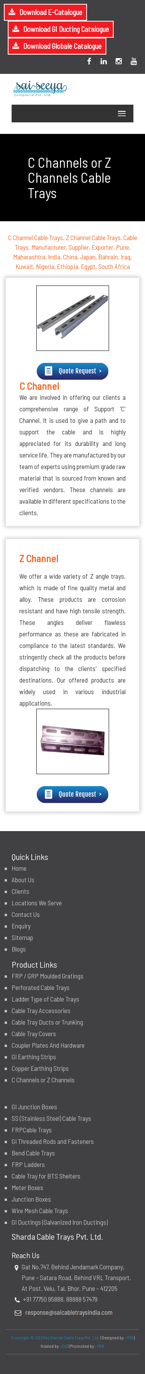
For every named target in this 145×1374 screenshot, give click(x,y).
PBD (100, 1346)
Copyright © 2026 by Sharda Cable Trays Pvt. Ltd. (55, 1337)
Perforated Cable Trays (41, 987)
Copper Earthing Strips (40, 1068)
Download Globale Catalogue (62, 46)
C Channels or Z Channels (43, 1080)
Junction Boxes (31, 1199)
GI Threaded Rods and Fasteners (53, 1141)
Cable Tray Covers (34, 1033)
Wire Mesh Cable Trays (40, 1210)
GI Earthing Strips (34, 1056)
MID (129, 1337)
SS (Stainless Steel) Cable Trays (51, 1118)
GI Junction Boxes (34, 1106)
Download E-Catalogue (50, 12)
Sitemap (22, 937)
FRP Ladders (28, 1164)
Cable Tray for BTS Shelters (46, 1176)
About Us (23, 879)
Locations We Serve (37, 903)
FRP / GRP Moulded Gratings (48, 976)
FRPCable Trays (32, 1130)
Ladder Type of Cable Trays (45, 999)
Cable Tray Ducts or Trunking (47, 1022)
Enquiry (21, 926)
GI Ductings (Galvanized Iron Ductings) (60, 1222)
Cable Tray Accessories (41, 1010)
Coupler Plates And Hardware (48, 1045)
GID (64, 1346)
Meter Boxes (27, 1187)
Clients (20, 891)
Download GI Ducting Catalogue (66, 29)
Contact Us (26, 914)
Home (19, 868)
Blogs (19, 949)
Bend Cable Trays (33, 1153)
